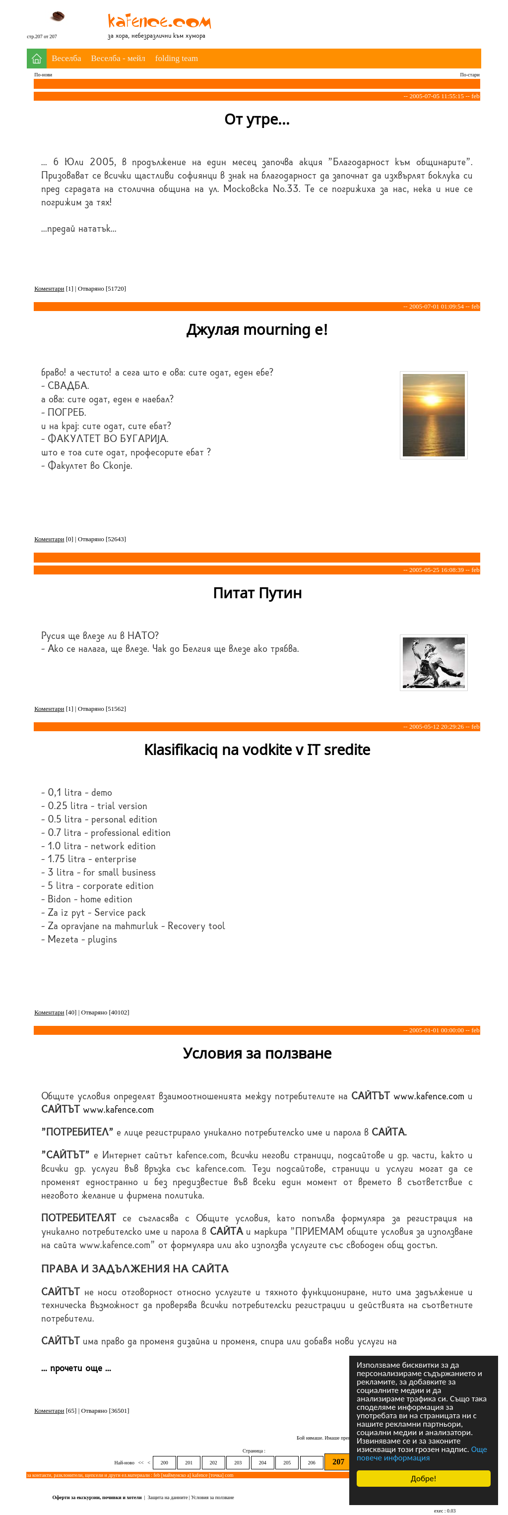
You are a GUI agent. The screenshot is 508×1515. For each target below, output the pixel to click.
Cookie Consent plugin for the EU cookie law (423, 1495)
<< (141, 1462)
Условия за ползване (257, 1053)
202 (213, 1462)
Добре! (424, 1478)
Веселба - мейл (118, 58)
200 (164, 1462)
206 (312, 1462)
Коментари (49, 288)
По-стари (470, 74)
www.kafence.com (428, 1096)
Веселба (66, 58)
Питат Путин (257, 592)
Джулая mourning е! (257, 329)
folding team (176, 58)
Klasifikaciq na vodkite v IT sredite (257, 749)
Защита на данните (168, 1497)
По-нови (43, 74)
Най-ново (125, 1462)
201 (188, 1462)
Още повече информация (422, 1453)
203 (238, 1462)
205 (287, 1462)
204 (262, 1462)
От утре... (257, 118)
